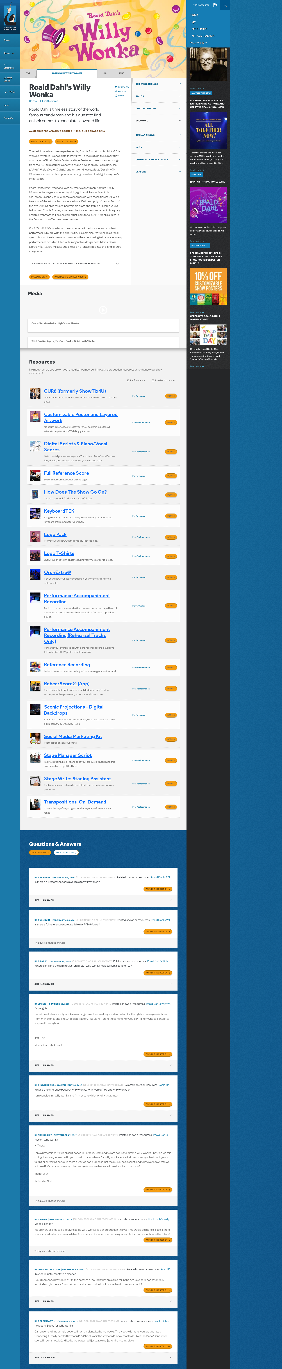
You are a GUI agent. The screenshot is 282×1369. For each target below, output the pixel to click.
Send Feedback (174, 1346)
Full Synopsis (38, 277)
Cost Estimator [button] (146, 108)
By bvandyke (43, 840)
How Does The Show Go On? (75, 485)
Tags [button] (139, 147)
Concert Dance (8, 79)
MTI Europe (199, 29)
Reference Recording (67, 645)
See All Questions (65, 820)
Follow (122, 91)
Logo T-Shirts (59, 540)
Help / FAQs (9, 92)
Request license (65, 141)
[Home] (10, 17)
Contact (203, 1339)
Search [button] (225, 5)
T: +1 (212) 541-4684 (45, 1356)
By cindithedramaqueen (50, 1044)
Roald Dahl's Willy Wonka (67, 73)
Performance (137, 380)
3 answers (45, 1312)
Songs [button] (140, 96)
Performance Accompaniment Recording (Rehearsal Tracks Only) (77, 617)
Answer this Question (156, 851)
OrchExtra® (57, 558)
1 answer (44, 862)
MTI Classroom (9, 66)
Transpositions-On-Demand (75, 771)
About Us (8, 117)
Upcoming (142, 120)
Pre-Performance (165, 380)
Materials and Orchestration (68, 277)
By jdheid (41, 964)
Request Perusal (39, 141)
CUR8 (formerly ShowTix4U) (75, 391)
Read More (197, 88)
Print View (123, 87)
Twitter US (204, 1346)
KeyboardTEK (59, 502)
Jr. (105, 73)
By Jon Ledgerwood (47, 1226)
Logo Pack (55, 523)
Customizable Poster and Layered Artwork (81, 415)
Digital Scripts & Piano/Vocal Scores (75, 443)
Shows (7, 40)
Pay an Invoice (197, 43)
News (6, 104)
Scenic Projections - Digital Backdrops (74, 686)
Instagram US (218, 1346)
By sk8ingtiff (43, 1093)
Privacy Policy (191, 1339)
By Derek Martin (45, 1276)
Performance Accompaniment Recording (77, 582)
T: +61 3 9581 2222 (108, 1360)
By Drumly (41, 1176)
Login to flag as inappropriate (97, 840)
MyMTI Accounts (200, 5)
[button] (215, 5)
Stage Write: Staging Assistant (77, 750)
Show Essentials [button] (147, 84)
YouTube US (211, 1346)
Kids (121, 73)
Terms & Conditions (174, 1339)
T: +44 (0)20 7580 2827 (76, 1352)
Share (121, 95)
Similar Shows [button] (145, 135)
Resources (9, 53)
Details (171, 396)
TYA (28, 73)
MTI (194, 22)
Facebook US (198, 1346)
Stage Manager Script (68, 728)
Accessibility (215, 1339)
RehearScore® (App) (67, 662)
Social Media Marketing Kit (73, 711)
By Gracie (41, 922)
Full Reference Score (66, 467)
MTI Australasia (203, 35)
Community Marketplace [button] (152, 159)
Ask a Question (38, 820)
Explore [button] (141, 172)
